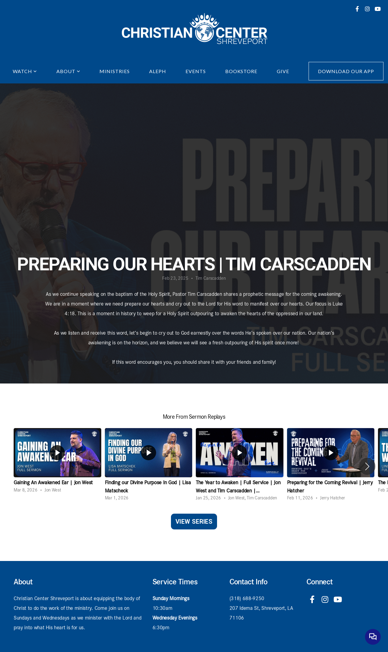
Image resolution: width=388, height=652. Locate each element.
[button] (367, 466)
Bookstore (241, 71)
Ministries (114, 71)
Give (283, 71)
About (68, 71)
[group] (57, 462)
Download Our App (346, 71)
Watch (25, 71)
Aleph (157, 71)
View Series (194, 521)
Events (196, 71)
